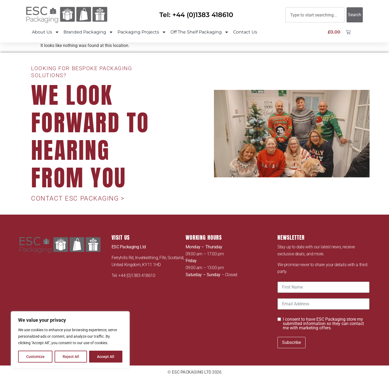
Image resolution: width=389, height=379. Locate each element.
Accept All (106, 356)
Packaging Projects (142, 32)
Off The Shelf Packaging (199, 32)
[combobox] (315, 14)
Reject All (71, 356)
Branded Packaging (88, 32)
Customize (35, 356)
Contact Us (245, 32)
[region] (70, 340)
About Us (45, 32)
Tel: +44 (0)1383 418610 (196, 15)
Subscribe (291, 342)
